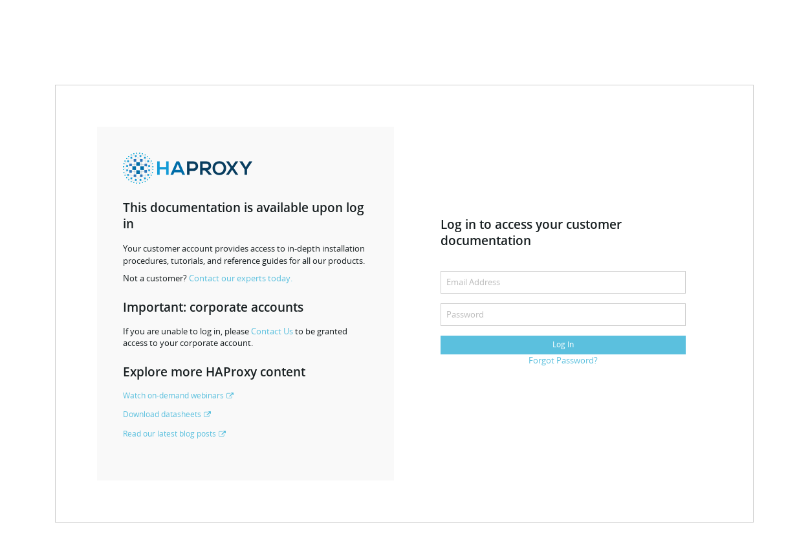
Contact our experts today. (240, 278)
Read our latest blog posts (169, 433)
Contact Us (272, 331)
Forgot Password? (563, 360)
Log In (563, 344)
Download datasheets (162, 414)
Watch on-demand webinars (173, 395)
